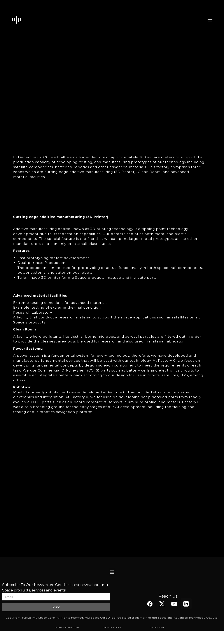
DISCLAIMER (157, 627)
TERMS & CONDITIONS (67, 627)
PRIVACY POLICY (112, 627)
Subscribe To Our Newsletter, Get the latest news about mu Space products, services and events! (55, 588)
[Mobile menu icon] (210, 20)
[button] (112, 572)
